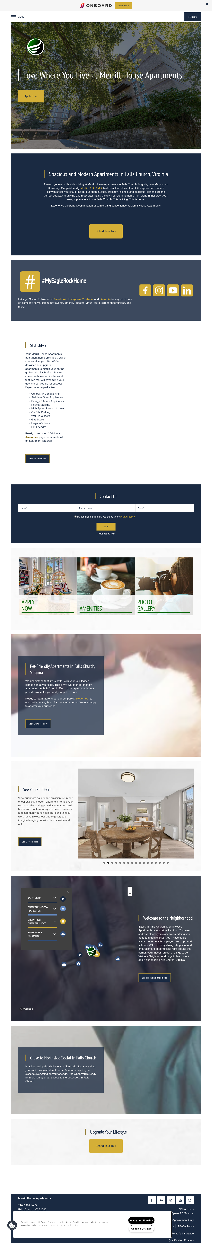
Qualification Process (181, 1240)
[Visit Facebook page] (152, 1200)
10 (140, 863)
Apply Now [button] (31, 96)
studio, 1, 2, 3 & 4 (91, 188)
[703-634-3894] (206, 15)
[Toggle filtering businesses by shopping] (63, 921)
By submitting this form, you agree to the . (106, 516)
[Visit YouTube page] (180, 1200)
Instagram (74, 299)
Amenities (31, 437)
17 (168, 863)
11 (144, 863)
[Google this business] (190, 1200)
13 (152, 863)
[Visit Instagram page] (171, 1200)
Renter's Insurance (182, 1233)
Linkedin (105, 299)
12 (148, 863)
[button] (207, 4)
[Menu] (17, 16)
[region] (76, 948)
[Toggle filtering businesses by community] (63, 934)
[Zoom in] (130, 889)
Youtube (87, 299)
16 (164, 863)
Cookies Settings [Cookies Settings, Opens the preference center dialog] (141, 1228)
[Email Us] (206, 23)
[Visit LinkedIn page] (161, 1200)
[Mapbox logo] (26, 1009)
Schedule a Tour (106, 231)
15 (160, 863)
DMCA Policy (186, 1226)
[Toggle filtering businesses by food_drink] (63, 899)
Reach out (82, 698)
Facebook (60, 299)
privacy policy (127, 516)
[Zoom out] (130, 893)
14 (156, 863)
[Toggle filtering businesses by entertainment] (63, 908)
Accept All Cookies (141, 1220)
